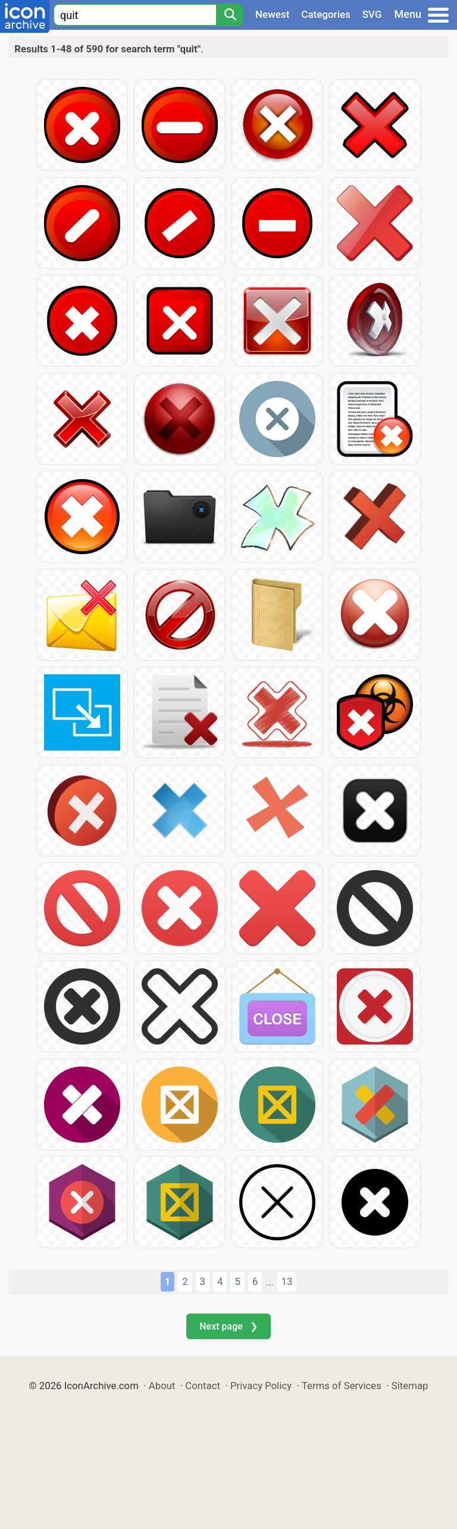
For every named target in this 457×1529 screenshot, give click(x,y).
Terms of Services (341, 1386)
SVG (372, 14)
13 (287, 1281)
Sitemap (410, 1386)
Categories (325, 14)
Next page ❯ (228, 1326)
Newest (272, 14)
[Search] (229, 15)
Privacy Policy (261, 1386)
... (269, 1282)
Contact (202, 1386)
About (162, 1386)
